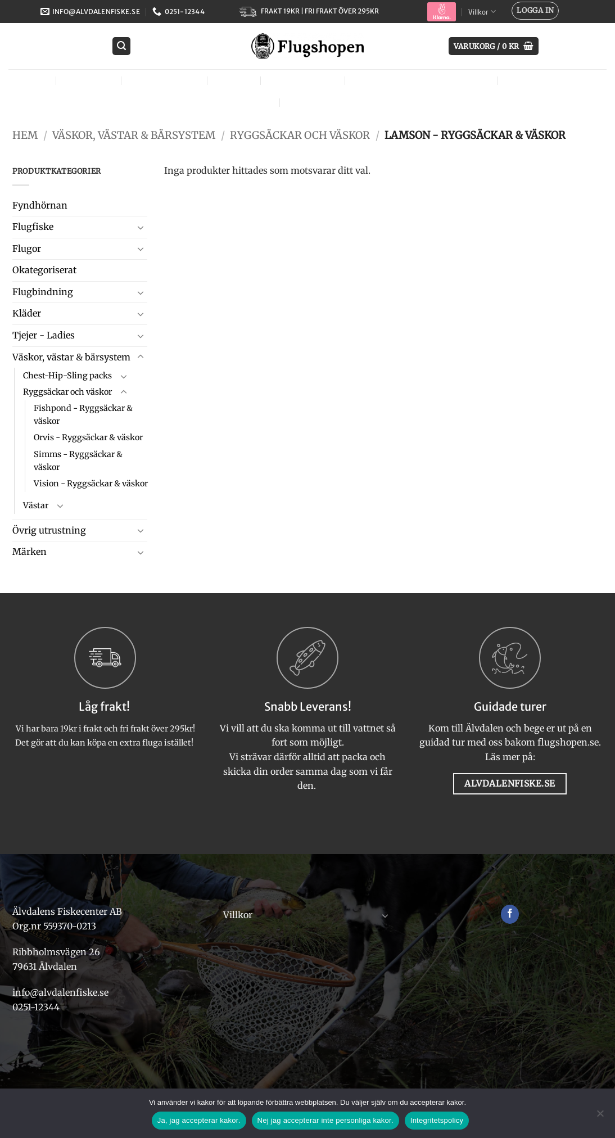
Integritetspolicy (437, 1120)
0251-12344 (37, 1007)
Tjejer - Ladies (43, 335)
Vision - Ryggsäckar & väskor (91, 483)
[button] (535, 11)
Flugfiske (91, 80)
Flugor (31, 80)
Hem (25, 135)
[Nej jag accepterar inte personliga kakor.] (600, 1117)
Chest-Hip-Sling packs (67, 376)
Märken (310, 102)
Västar (35, 505)
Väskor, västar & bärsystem (424, 80)
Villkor (482, 11)
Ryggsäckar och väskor (300, 135)
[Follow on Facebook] (510, 914)
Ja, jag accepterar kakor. (199, 1120)
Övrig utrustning (553, 80)
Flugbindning (167, 80)
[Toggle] (140, 227)
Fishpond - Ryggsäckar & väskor (83, 414)
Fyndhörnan (39, 205)
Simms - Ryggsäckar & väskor (78, 460)
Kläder (236, 80)
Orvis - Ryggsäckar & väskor (88, 437)
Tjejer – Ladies (305, 80)
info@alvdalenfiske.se (60, 992)
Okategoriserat (44, 270)
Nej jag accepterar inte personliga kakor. (325, 1120)
